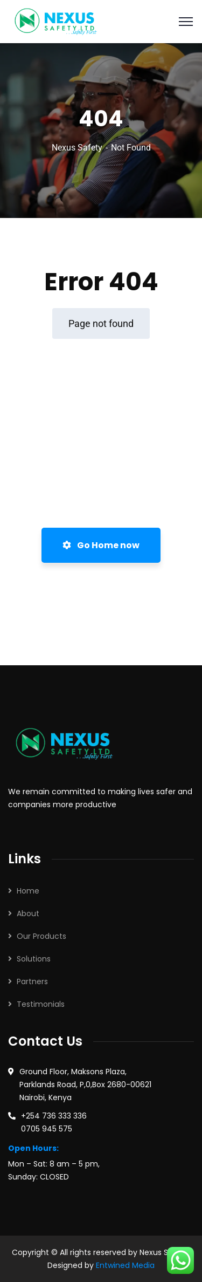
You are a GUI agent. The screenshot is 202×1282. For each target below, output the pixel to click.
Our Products (41, 936)
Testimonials (41, 1004)
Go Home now (101, 545)
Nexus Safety (77, 147)
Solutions (34, 958)
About (28, 913)
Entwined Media (125, 1265)
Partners (32, 981)
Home (28, 890)
